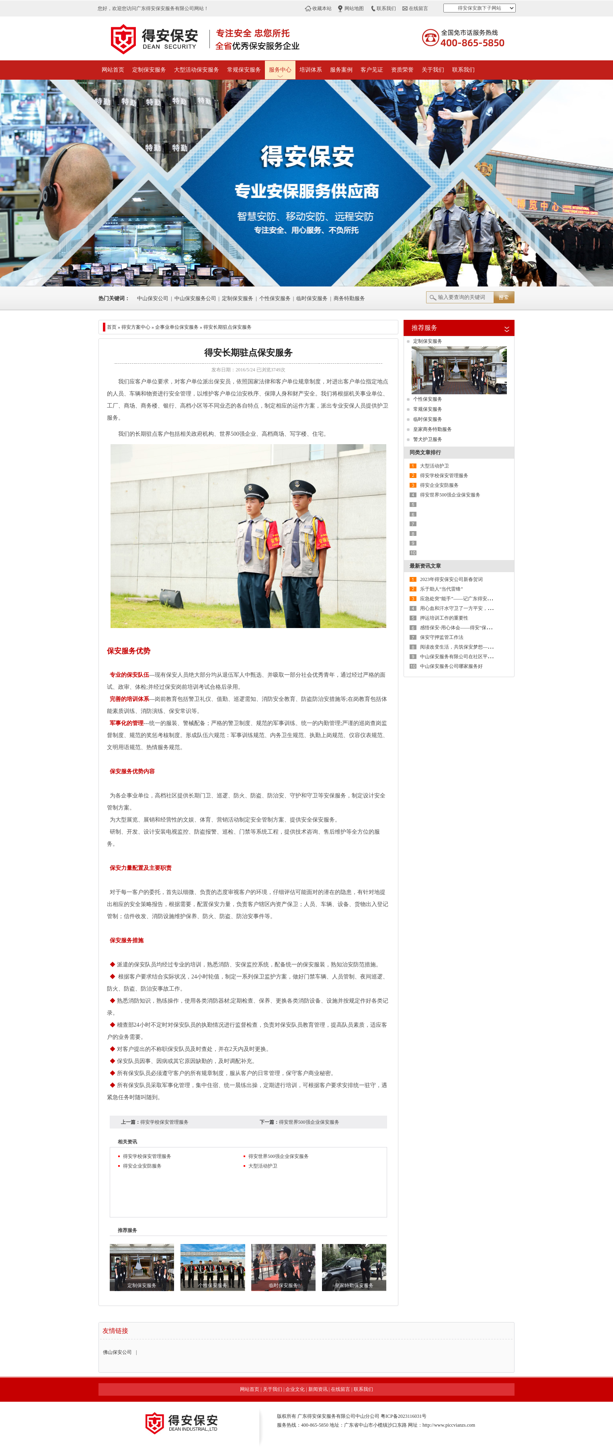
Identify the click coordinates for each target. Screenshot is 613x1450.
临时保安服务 (312, 298)
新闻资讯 (318, 1389)
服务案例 (341, 70)
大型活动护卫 (262, 1166)
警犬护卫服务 (427, 439)
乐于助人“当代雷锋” (441, 589)
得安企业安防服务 (142, 1166)
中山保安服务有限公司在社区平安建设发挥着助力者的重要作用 (487, 656)
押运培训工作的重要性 (444, 618)
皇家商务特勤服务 (432, 429)
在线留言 (418, 8)
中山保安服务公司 (195, 298)
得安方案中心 (135, 327)
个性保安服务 (275, 298)
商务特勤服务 (349, 298)
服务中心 (280, 70)
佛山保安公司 (117, 1352)
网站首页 (113, 70)
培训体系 (310, 70)
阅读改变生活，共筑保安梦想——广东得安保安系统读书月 (482, 647)
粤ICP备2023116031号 (403, 1416)
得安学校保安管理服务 (164, 1122)
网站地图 (354, 8)
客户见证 (372, 70)
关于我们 (433, 70)
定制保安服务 (149, 70)
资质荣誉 (402, 70)
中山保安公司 (152, 298)
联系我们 (386, 8)
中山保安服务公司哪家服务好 (451, 666)
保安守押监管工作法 (441, 637)
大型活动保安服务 (196, 70)
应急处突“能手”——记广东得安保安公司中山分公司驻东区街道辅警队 (494, 598)
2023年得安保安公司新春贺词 (451, 579)
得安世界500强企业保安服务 (309, 1122)
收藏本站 (322, 8)
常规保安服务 (244, 70)
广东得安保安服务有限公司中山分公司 (338, 1416)
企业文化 (295, 1389)
